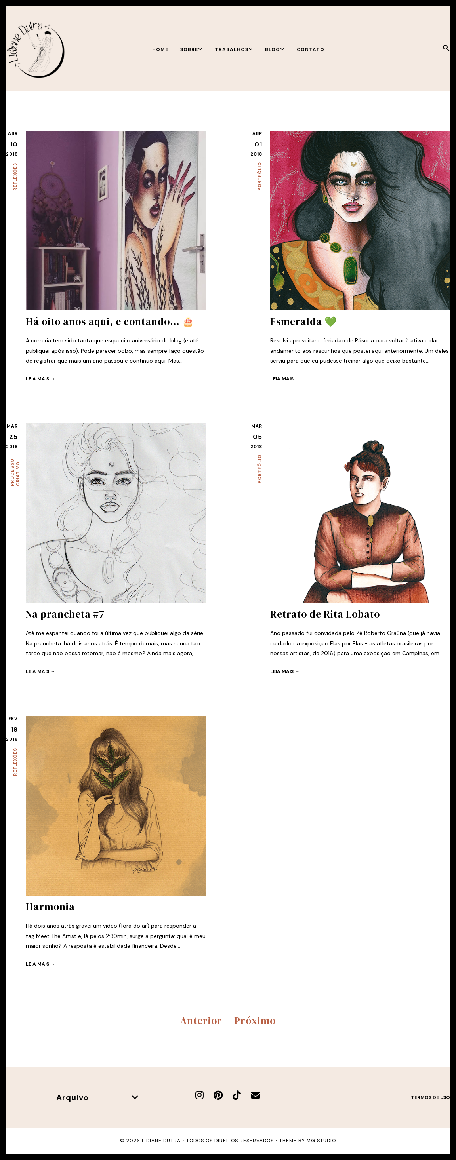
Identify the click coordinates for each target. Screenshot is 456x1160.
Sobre (191, 49)
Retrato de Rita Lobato (325, 614)
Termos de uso (430, 1097)
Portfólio (259, 176)
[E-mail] (255, 1095)
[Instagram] (199, 1095)
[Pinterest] (218, 1095)
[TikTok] (237, 1095)
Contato (310, 49)
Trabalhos (234, 49)
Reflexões (15, 177)
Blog (275, 49)
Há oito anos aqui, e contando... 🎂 (110, 321)
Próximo (255, 1020)
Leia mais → (40, 379)
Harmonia (50, 906)
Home (160, 49)
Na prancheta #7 (65, 614)
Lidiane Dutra (161, 1140)
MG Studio (321, 1140)
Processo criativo (15, 472)
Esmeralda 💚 (303, 321)
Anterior (201, 1020)
